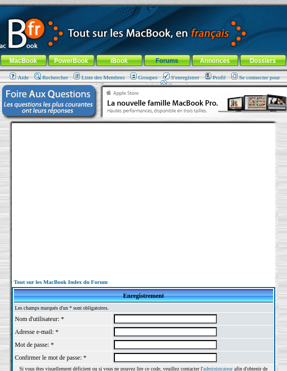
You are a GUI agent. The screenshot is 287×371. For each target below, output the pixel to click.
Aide (19, 77)
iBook (118, 60)
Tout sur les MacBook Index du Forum (61, 282)
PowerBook (71, 60)
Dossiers (263, 60)
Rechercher (51, 77)
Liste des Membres (99, 77)
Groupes (143, 77)
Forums (167, 60)
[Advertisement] (143, 195)
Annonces (215, 60)
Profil (215, 77)
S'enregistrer (181, 77)
